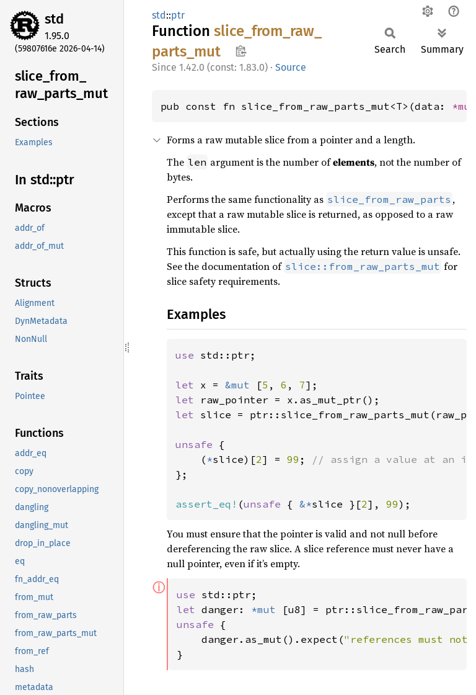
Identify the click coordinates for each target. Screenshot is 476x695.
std (54, 19)
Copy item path (241, 50)
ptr (178, 15)
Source (290, 67)
